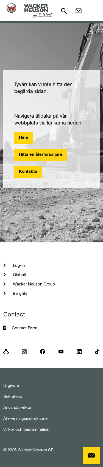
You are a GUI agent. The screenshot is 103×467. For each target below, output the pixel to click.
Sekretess (12, 396)
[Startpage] (29, 10)
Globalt (19, 274)
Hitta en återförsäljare (40, 155)
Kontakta (28, 172)
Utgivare (11, 385)
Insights (19, 293)
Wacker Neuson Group (33, 284)
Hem (23, 138)
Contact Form (24, 327)
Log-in (18, 265)
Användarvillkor (17, 407)
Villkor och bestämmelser (26, 429)
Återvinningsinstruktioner (26, 418)
